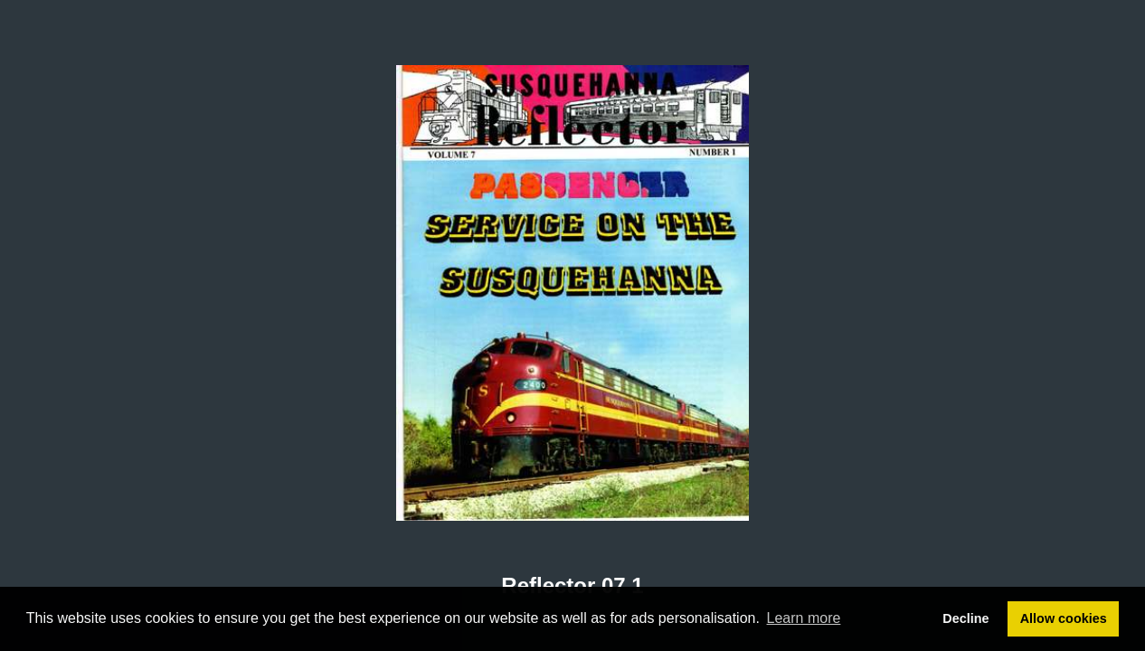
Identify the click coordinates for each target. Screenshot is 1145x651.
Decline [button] (965, 618)
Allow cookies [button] (1063, 618)
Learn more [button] (804, 618)
